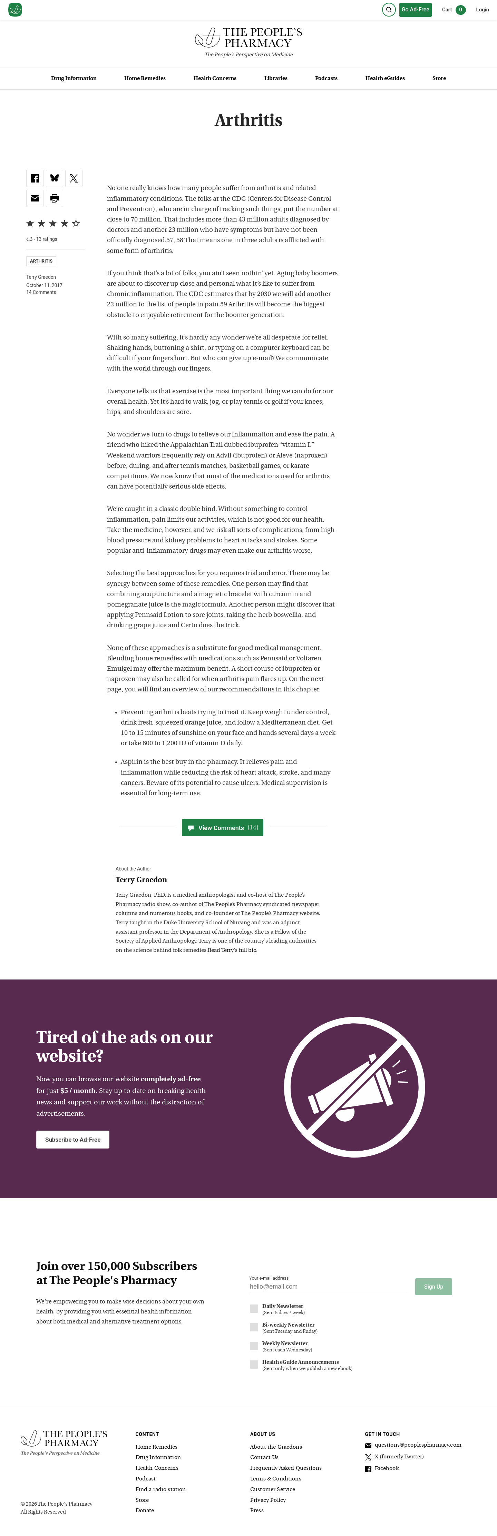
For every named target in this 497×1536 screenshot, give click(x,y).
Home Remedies (145, 78)
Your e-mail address (269, 1278)
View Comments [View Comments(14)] (223, 828)
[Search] (389, 10)
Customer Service (272, 1488)
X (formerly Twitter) (395, 1457)
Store (439, 78)
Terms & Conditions (275, 1478)
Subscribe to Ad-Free (72, 1139)
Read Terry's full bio (232, 950)
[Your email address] (328, 1288)
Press (257, 1510)
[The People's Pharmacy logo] (248, 39)
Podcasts (326, 78)
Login (482, 10)
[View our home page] (15, 10)
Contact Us (264, 1457)
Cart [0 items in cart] (454, 10)
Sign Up (433, 1285)
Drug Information (74, 78)
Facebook (382, 1469)
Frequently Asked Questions (286, 1467)
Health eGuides (385, 78)
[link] (34, 178)
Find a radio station (161, 1488)
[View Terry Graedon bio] (219, 880)
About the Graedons (276, 1446)
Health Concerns (215, 78)
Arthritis (41, 261)
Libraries (276, 78)
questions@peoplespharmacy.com (413, 1445)
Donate (145, 1510)
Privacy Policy (268, 1499)
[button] (54, 198)
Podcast (146, 1478)
